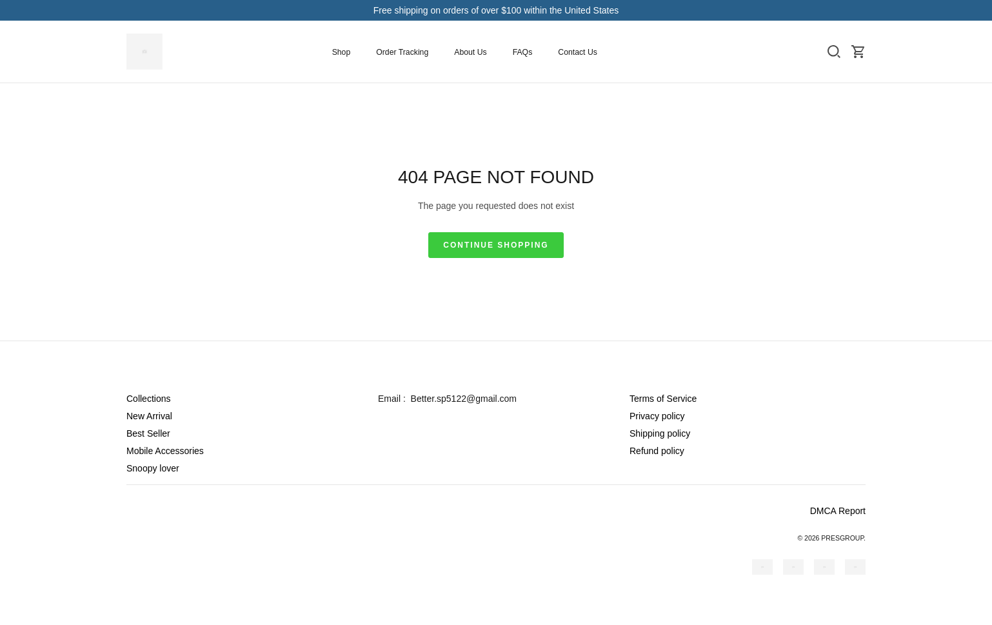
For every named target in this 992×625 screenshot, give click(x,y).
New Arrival (149, 416)
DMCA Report (838, 511)
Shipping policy (660, 433)
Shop (341, 52)
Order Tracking (402, 52)
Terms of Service (663, 398)
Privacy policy (657, 416)
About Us (470, 52)
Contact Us (577, 52)
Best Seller (148, 433)
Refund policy (657, 451)
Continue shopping (495, 245)
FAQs (523, 52)
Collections (148, 398)
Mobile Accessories (165, 451)
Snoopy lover (152, 468)
